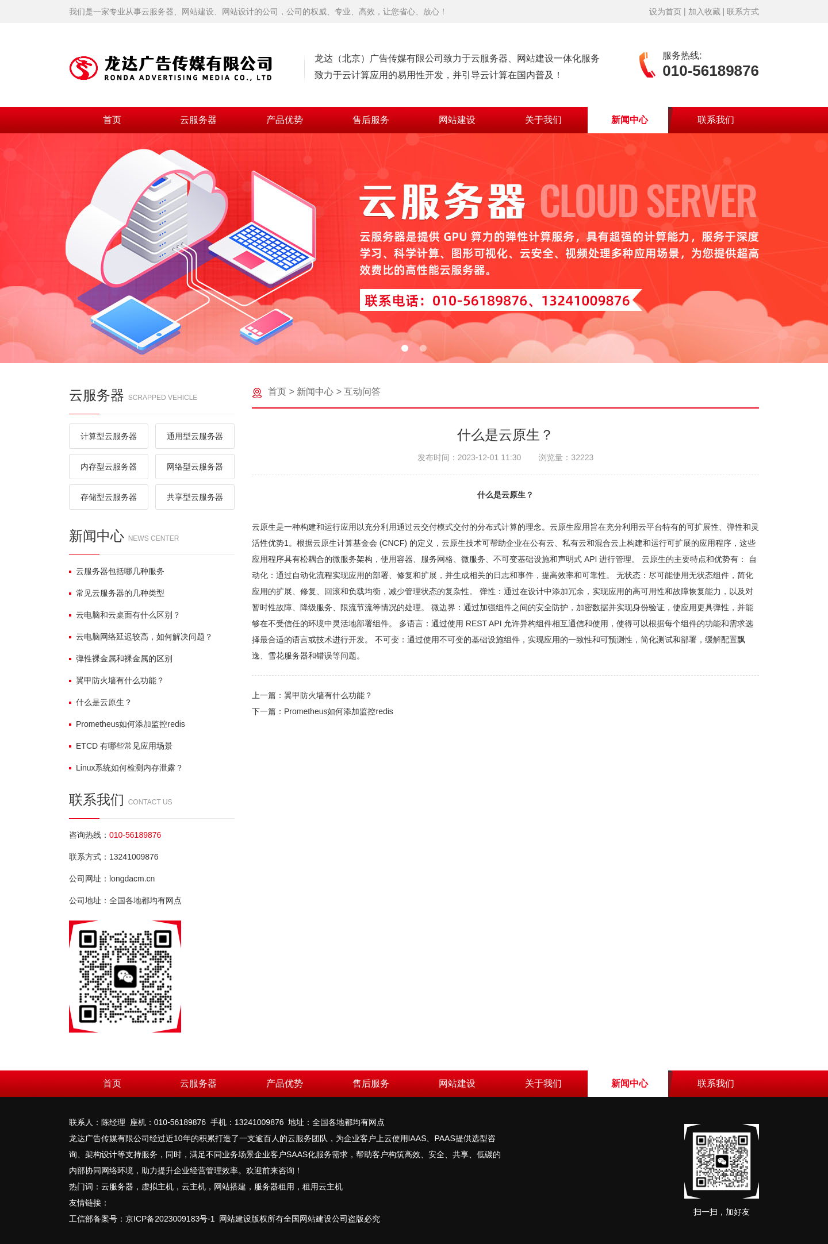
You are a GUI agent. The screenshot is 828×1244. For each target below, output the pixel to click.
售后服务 (370, 120)
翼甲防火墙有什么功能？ (116, 680)
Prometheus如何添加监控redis (127, 724)
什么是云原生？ (100, 702)
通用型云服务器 (195, 436)
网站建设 (457, 120)
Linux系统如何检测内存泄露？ (126, 767)
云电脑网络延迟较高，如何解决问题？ (141, 636)
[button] (404, 348)
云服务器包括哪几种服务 (116, 571)
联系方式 (743, 11)
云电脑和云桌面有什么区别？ (125, 614)
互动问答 (362, 391)
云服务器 (198, 120)
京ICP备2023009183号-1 (170, 1218)
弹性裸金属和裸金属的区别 (120, 658)
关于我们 (543, 120)
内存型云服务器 (108, 466)
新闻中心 (629, 120)
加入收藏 (704, 11)
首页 (112, 120)
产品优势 (284, 120)
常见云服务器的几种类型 (116, 593)
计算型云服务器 (108, 436)
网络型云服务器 (195, 466)
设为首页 (665, 11)
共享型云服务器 (195, 497)
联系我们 (715, 120)
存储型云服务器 (108, 497)
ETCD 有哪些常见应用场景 (120, 745)
